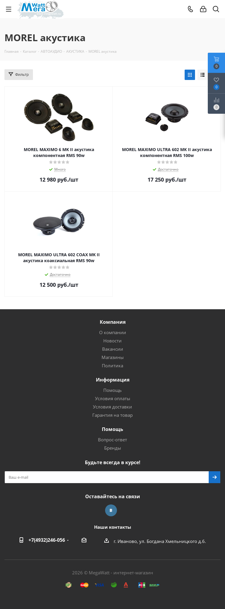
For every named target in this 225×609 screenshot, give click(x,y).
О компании (112, 332)
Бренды (112, 448)
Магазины (113, 357)
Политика (112, 365)
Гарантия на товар (112, 415)
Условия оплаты (112, 398)
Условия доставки (112, 407)
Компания (113, 322)
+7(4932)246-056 (46, 540)
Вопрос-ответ (112, 440)
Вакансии (112, 349)
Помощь (112, 390)
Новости (112, 341)
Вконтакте (111, 510)
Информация (112, 379)
